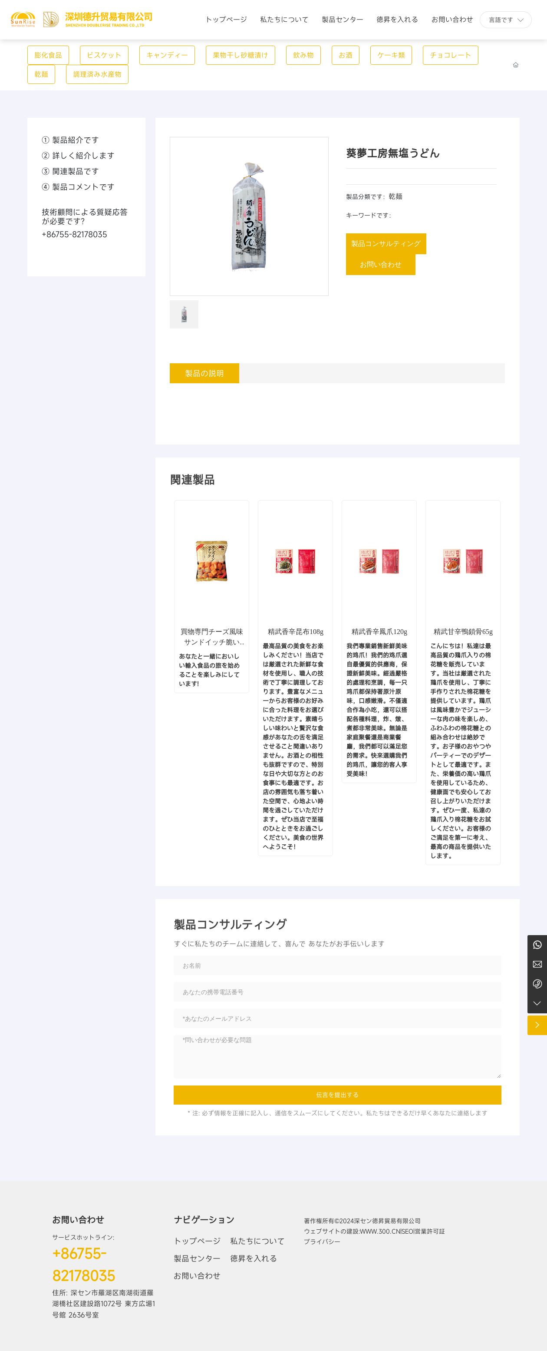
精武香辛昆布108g (295, 631)
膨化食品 (48, 55)
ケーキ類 (391, 55)
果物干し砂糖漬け (240, 55)
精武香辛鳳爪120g (379, 631)
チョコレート (450, 55)
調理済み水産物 (97, 74)
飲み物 (303, 55)
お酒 (346, 55)
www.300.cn (380, 1231)
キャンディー (167, 55)
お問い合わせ (78, 1220)
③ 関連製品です (70, 171)
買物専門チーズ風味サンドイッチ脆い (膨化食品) (212, 642)
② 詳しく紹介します (78, 155)
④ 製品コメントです (78, 187)
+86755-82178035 (74, 234)
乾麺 (41, 74)
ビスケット (104, 55)
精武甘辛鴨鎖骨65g (463, 631)
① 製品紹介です (70, 140)
